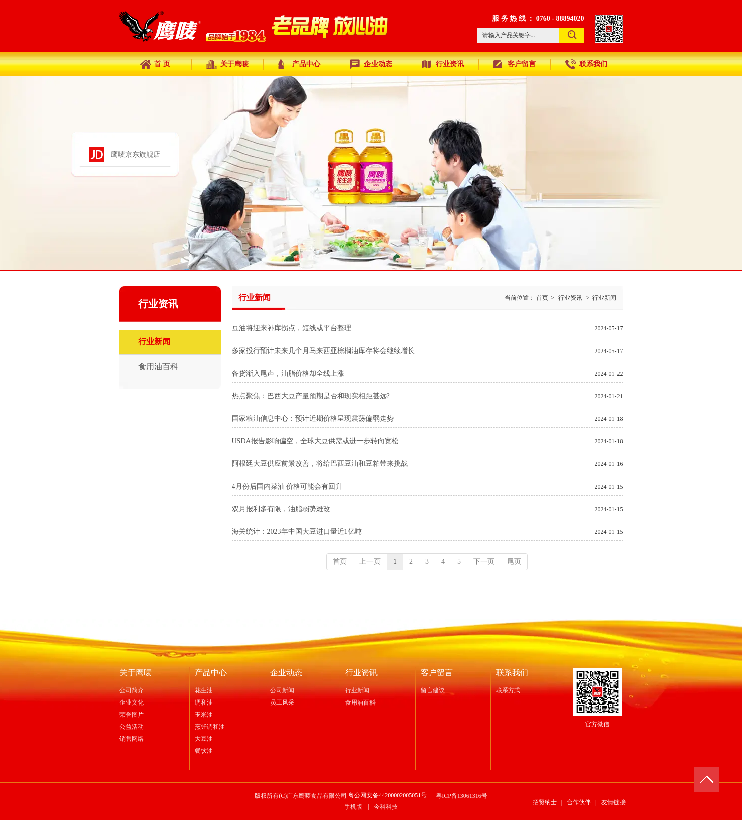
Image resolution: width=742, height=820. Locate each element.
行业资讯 (570, 297)
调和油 (204, 702)
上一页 (370, 561)
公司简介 (131, 690)
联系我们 (512, 672)
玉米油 (204, 714)
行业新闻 (604, 297)
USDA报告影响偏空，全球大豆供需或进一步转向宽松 (315, 441)
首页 (542, 297)
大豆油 (204, 738)
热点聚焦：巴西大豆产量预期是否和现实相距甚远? (311, 396)
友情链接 (613, 802)
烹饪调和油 (210, 726)
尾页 (514, 561)
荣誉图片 (131, 714)
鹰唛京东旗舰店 (135, 154)
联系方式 (508, 690)
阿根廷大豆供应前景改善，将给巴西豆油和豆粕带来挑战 (320, 463)
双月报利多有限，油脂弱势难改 (281, 509)
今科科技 (386, 806)
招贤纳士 (545, 802)
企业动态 (286, 672)
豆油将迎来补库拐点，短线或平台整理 (291, 328)
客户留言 (437, 672)
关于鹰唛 (135, 672)
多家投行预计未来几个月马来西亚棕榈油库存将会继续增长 (323, 351)
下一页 (483, 561)
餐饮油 (204, 750)
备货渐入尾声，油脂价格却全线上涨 (288, 373)
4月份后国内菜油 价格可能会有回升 (287, 486)
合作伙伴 (579, 802)
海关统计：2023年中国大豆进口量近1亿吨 (297, 531)
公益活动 (131, 726)
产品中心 (211, 672)
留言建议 (433, 690)
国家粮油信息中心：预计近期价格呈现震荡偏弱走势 (313, 418)
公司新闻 (282, 690)
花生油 (204, 690)
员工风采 (282, 702)
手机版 (353, 806)
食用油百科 (360, 702)
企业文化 (131, 702)
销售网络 (131, 738)
